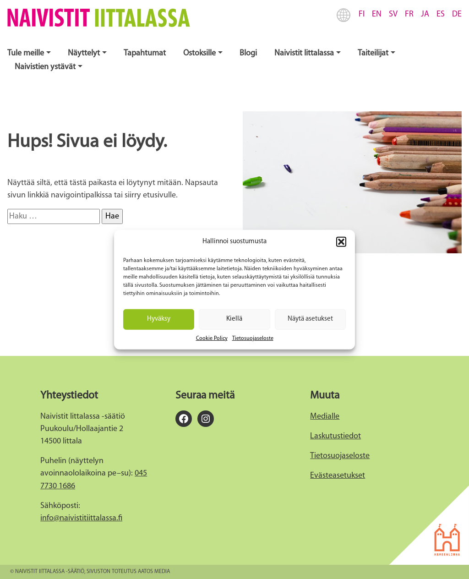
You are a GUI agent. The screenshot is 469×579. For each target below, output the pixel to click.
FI (362, 14)
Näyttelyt (84, 53)
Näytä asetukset (310, 319)
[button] (341, 241)
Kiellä (234, 319)
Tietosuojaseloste (252, 338)
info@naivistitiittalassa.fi (81, 518)
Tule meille (25, 53)
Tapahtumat (145, 53)
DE (457, 14)
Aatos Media (154, 571)
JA (425, 14)
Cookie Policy (212, 338)
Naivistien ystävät (45, 67)
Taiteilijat (373, 53)
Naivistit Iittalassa (304, 53)
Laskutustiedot (335, 436)
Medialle (324, 416)
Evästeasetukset (337, 475)
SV (393, 14)
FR (409, 14)
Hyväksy (158, 319)
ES (440, 14)
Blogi (248, 53)
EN (377, 14)
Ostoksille (199, 53)
